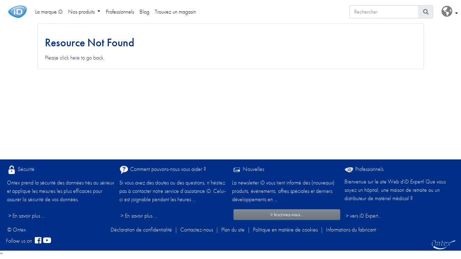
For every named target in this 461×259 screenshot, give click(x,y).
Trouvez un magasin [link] (175, 11)
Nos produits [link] (82, 11)
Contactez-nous (196, 229)
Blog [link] (144, 11)
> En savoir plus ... (26, 215)
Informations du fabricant (351, 229)
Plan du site (233, 229)
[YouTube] (47, 241)
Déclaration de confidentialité (141, 229)
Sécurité (20, 169)
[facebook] (38, 241)
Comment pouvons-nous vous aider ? (162, 169)
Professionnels (363, 169)
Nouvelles (248, 169)
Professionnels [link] (120, 11)
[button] (450, 12)
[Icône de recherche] (426, 11)
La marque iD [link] (49, 11)
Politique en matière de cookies (285, 229)
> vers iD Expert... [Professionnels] (363, 215)
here (75, 57)
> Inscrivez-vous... (286, 214)
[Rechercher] (384, 11)
